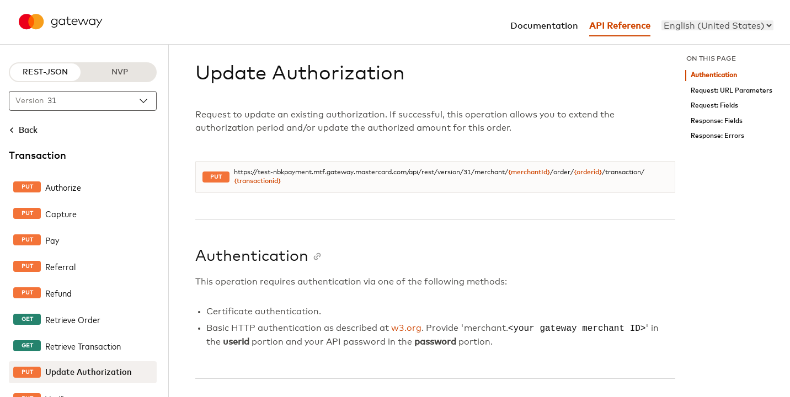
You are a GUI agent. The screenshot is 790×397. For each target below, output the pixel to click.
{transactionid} (257, 181)
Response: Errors (717, 136)
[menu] (717, 25)
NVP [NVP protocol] (119, 72)
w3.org (406, 328)
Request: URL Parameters (731, 90)
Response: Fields (717, 121)
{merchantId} (529, 172)
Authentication (714, 75)
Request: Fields (714, 105)
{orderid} (588, 172)
